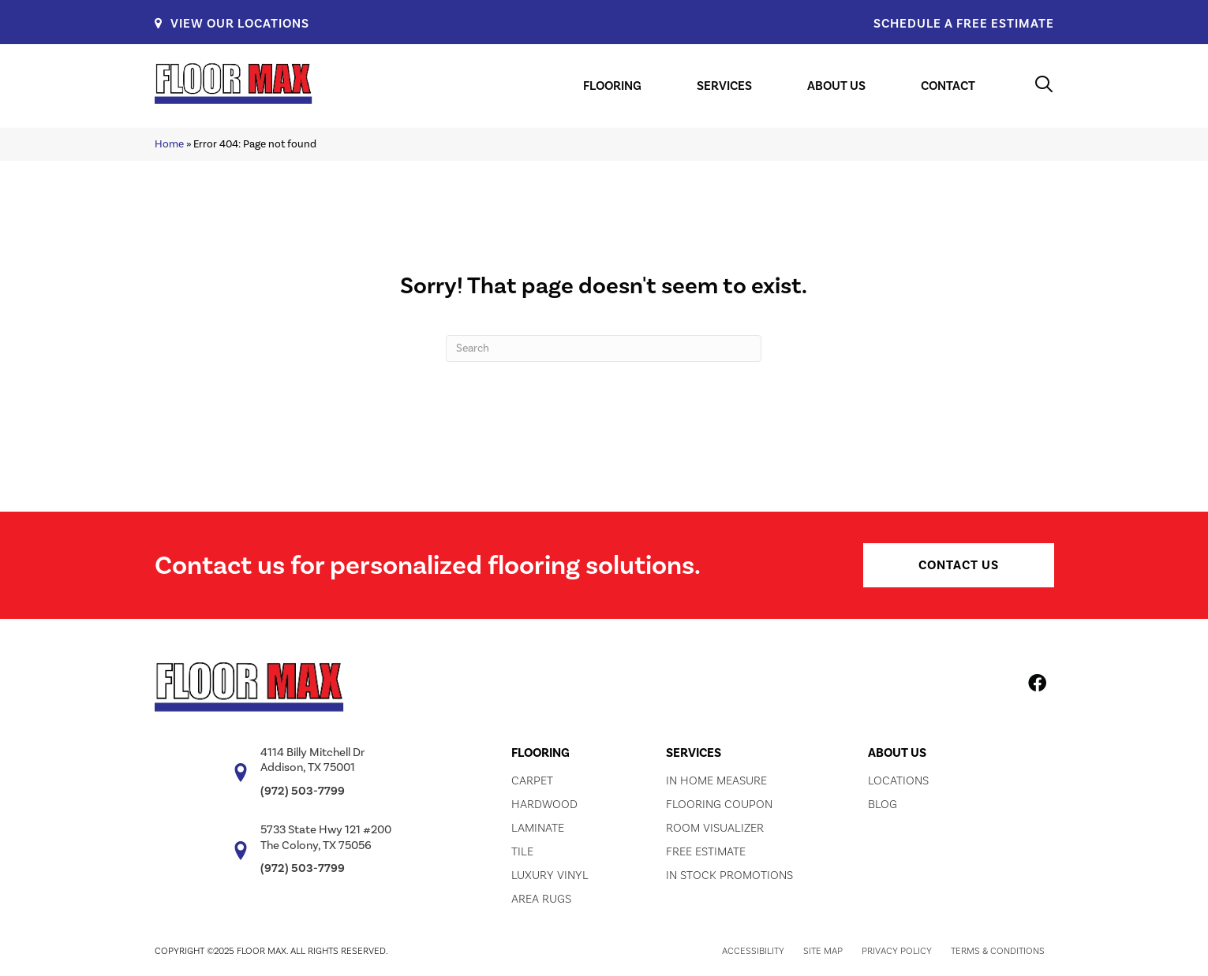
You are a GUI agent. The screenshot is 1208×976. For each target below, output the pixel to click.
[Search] (603, 348)
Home (169, 144)
